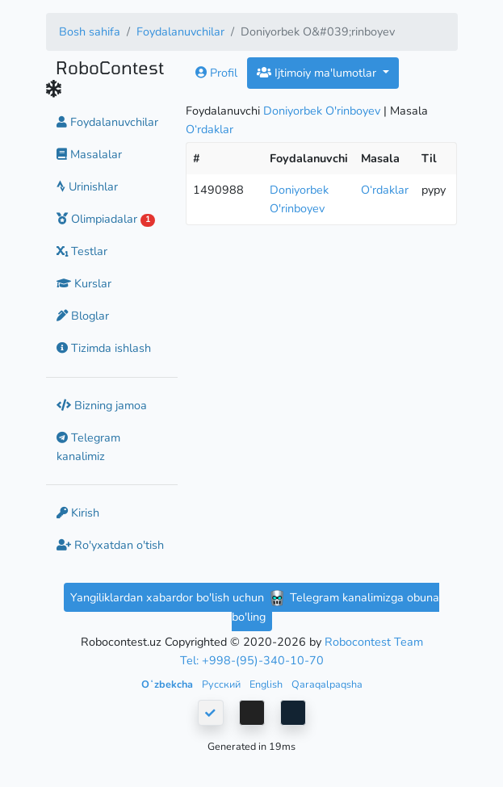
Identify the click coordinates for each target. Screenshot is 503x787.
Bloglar (83, 316)
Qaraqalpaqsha (327, 684)
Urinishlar (87, 186)
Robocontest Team (374, 642)
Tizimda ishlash (104, 348)
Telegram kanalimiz (88, 446)
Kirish (78, 512)
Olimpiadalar (106, 219)
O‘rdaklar (209, 129)
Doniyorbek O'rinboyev (321, 111)
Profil (216, 73)
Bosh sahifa (89, 31)
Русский (222, 684)
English (267, 684)
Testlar (82, 251)
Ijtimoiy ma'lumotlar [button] (318, 73)
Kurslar (84, 283)
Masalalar (89, 154)
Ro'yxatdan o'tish (110, 545)
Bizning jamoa (102, 405)
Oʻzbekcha (168, 684)
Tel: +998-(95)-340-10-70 (252, 660)
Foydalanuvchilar (180, 31)
